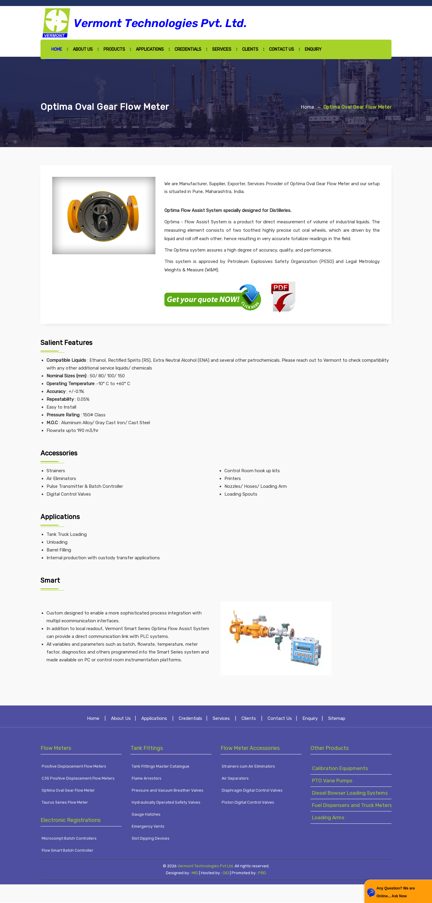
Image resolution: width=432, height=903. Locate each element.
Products (114, 49)
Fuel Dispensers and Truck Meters (352, 806)
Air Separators (235, 779)
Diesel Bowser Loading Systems (350, 794)
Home (56, 49)
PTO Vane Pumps (332, 781)
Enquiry (313, 49)
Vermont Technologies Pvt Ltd (205, 867)
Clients (250, 49)
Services (221, 49)
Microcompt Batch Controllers (69, 839)
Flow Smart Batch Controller (67, 851)
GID (226, 873)
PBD (262, 873)
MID (194, 873)
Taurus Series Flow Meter (65, 803)
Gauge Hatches (146, 815)
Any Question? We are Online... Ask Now (395, 892)
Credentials (188, 49)
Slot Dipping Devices (151, 839)
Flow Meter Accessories (250, 749)
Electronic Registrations (70, 821)
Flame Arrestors (146, 779)
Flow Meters (55, 749)
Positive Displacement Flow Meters (74, 767)
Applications (150, 49)
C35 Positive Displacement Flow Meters (78, 779)
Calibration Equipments (340, 769)
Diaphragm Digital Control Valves (252, 791)
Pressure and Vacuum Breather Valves (167, 791)
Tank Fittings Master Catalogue (160, 767)
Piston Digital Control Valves (248, 803)
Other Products (329, 749)
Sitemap (336, 719)
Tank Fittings (146, 749)
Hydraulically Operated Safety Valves (166, 803)
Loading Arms (328, 818)
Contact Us (281, 49)
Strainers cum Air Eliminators (248, 767)
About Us (83, 49)
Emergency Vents (148, 827)
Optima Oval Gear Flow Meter (68, 791)
